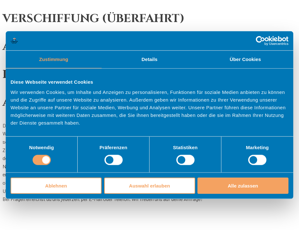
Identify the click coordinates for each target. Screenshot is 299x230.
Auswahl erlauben (149, 185)
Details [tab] (149, 59)
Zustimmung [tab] (53, 59)
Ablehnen (56, 185)
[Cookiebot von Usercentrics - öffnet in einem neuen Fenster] (260, 41)
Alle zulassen (243, 185)
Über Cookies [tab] (245, 59)
